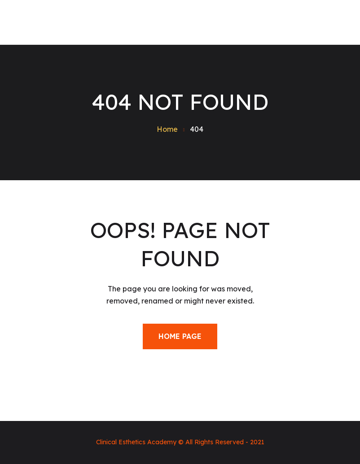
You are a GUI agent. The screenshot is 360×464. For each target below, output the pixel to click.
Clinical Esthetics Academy (136, 442)
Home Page (180, 336)
